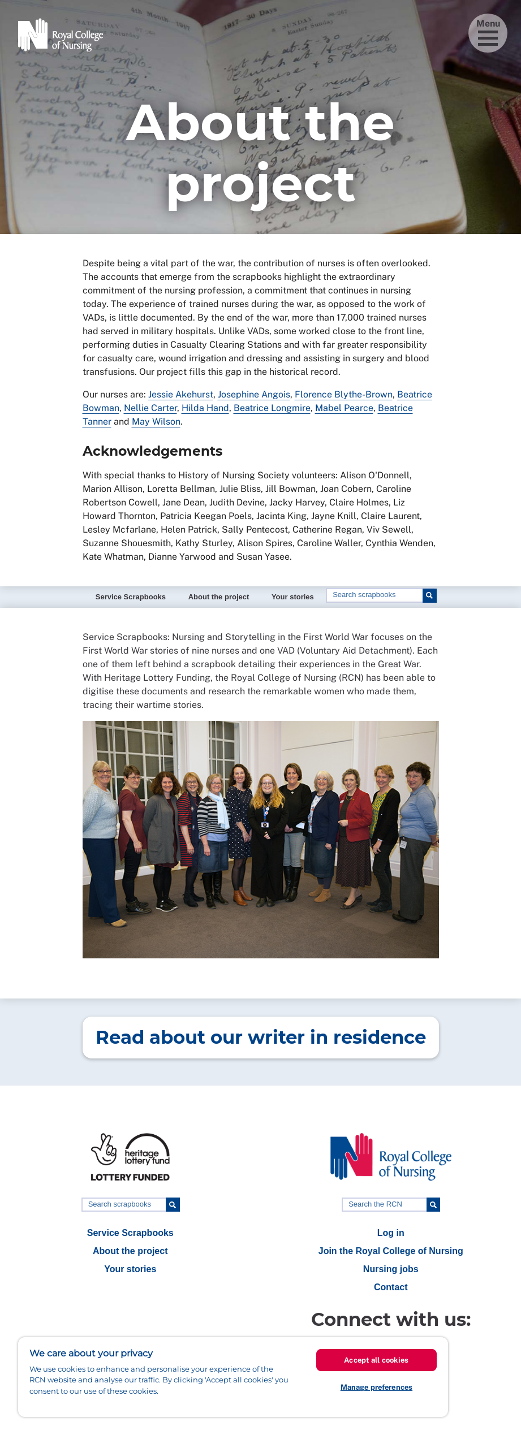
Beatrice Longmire (272, 408)
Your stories (293, 597)
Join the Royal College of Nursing (390, 1251)
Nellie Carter (150, 408)
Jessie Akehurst (180, 394)
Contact (391, 1287)
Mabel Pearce (344, 408)
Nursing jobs (391, 1269)
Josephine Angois (254, 394)
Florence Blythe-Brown (344, 394)
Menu (488, 32)
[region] (233, 1377)
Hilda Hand (205, 408)
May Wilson (156, 421)
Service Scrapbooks (131, 597)
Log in (390, 1233)
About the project (218, 597)
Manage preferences (376, 1387)
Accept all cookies (376, 1360)
